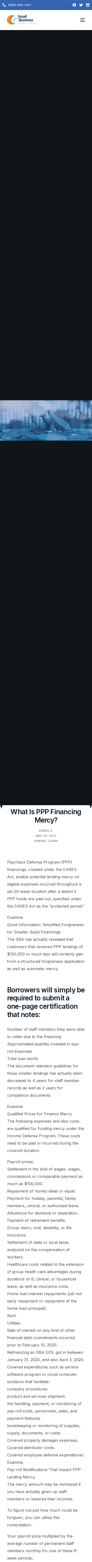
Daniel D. (46, 830)
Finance (40, 841)
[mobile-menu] (80, 20)
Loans (53, 841)
